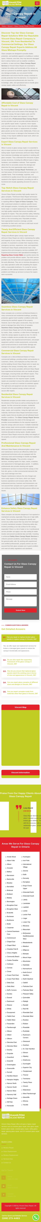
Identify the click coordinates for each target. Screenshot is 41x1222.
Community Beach (13, 956)
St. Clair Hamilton (29, 1049)
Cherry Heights (12, 953)
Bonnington (11, 901)
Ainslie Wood (11, 857)
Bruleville (10, 913)
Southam (26, 1045)
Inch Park (26, 860)
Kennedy (26, 878)
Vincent (10, 26)
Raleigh (25, 1001)
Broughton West (12, 909)
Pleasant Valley (28, 994)
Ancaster (10, 868)
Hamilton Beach (12, 1076)
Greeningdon (11, 1064)
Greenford (10, 1057)
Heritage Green (12, 1098)
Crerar (9, 971)
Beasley (9, 883)
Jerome (25, 871)
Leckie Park (27, 914)
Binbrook (10, 890)
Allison (9, 864)
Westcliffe (26, 1097)
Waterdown (27, 1090)
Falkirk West (11, 1020)
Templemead (27, 1071)
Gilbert (9, 1035)
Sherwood (26, 1041)
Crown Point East (13, 975)
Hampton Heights (13, 1079)
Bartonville (10, 879)
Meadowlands (27, 942)
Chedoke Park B (12, 949)
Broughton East (12, 905)
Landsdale (26, 903)
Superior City (27, 1067)
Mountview (26, 961)
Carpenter (10, 927)
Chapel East (11, 941)
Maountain (26, 929)
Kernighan (26, 882)
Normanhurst (27, 968)
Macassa (26, 926)
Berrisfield (10, 886)
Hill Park (10, 1102)
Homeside (10, 1105)
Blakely (9, 898)
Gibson (9, 1031)
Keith (24, 874)
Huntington (26, 857)
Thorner (25, 1075)
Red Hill (25, 1009)
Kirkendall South (28, 896)
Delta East (10, 982)
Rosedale (26, 1027)
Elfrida (9, 1009)
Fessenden (10, 1023)
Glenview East (12, 1042)
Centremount (11, 938)
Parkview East (28, 986)
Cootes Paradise (12, 960)
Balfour (9, 871)
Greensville (11, 1068)
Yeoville (25, 1105)
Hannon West (11, 1091)
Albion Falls (11, 860)
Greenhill (10, 1061)
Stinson (25, 1052)
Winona (25, 1101)
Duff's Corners (12, 990)
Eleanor (9, 1005)
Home (4, 26)
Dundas (9, 994)
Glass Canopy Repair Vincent (24, 26)
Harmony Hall (11, 1094)
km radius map (20, 737)
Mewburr (26, 946)
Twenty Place (27, 1082)
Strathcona (26, 1060)
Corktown (10, 964)
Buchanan (10, 916)
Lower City (26, 922)
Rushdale (26, 1031)
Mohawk (26, 954)
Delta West (10, 986)
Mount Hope (27, 957)
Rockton (26, 1020)
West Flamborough (29, 1093)
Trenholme (26, 1078)
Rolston (25, 1023)
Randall (25, 1005)
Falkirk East (11, 1016)
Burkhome (10, 920)
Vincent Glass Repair (26, 1206)
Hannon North (11, 1083)
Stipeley (25, 1056)
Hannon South (12, 1087)
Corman (9, 968)
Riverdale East (28, 1012)
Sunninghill (26, 1064)
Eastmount (10, 1001)
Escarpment (11, 1012)
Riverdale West (28, 1016)
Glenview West (12, 1046)
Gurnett (9, 1072)
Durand (9, 997)
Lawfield (26, 907)
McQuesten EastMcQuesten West (28, 936)
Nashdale (26, 965)
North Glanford (28, 979)
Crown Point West (13, 979)
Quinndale (26, 997)
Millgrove (26, 950)
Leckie (25, 911)
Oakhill (25, 982)
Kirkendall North (28, 892)
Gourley (9, 1050)
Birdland (10, 894)
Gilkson (9, 1038)
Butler (9, 924)
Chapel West (11, 945)
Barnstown (10, 875)
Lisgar (25, 918)
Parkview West (28, 990)
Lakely (25, 899)
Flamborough (11, 1027)
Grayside (10, 1053)
